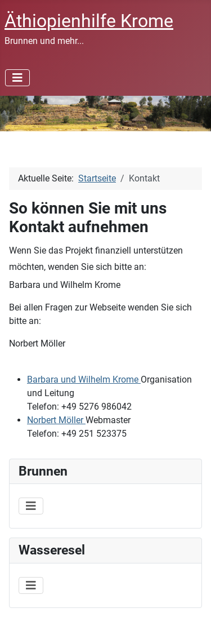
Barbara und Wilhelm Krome (84, 379)
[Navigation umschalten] (17, 77)
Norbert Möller (56, 420)
